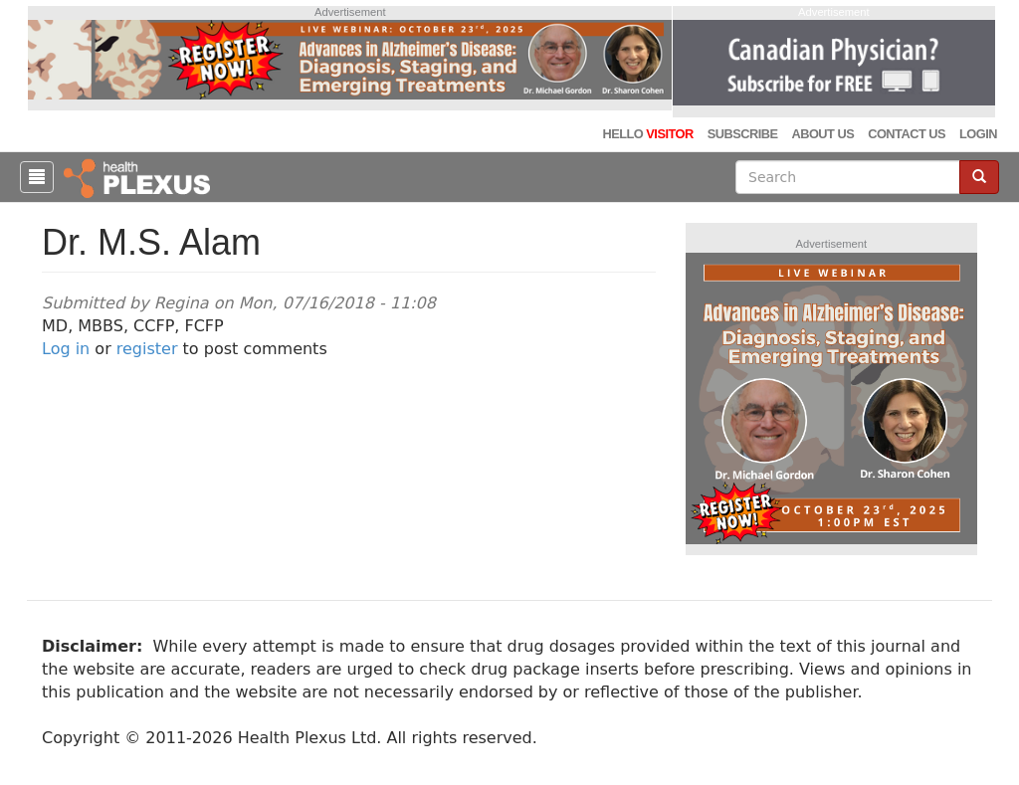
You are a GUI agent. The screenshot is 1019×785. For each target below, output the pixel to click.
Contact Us (906, 133)
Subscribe (743, 133)
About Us (822, 133)
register (147, 348)
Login (978, 133)
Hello (647, 133)
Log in (66, 348)
